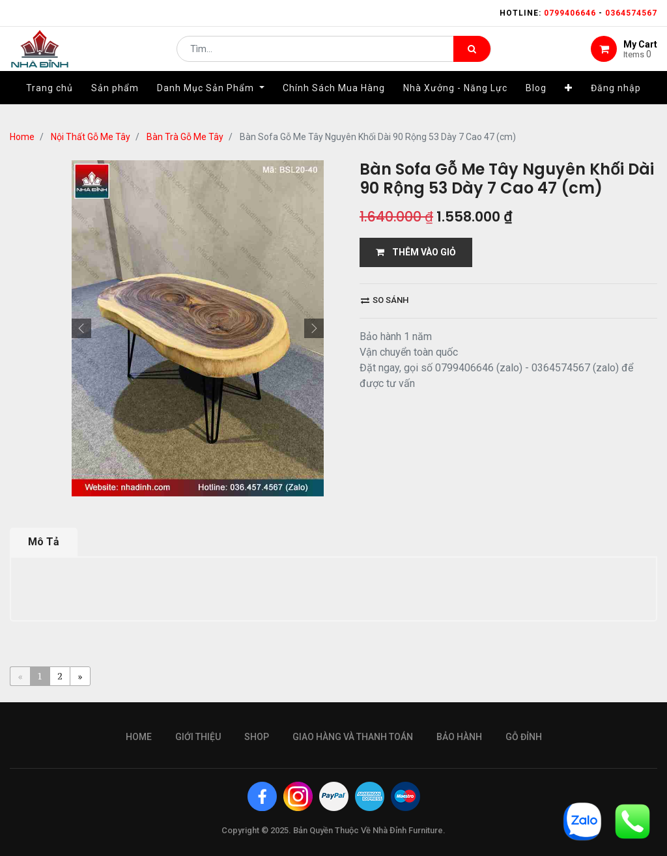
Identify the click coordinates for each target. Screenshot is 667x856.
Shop (256, 737)
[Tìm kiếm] (471, 56)
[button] (568, 102)
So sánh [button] (384, 300)
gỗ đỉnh (523, 737)
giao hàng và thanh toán (352, 737)
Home (22, 137)
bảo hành (459, 737)
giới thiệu (198, 737)
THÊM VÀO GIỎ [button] (416, 252)
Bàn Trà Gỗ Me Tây (185, 137)
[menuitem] (49, 102)
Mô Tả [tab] (43, 541)
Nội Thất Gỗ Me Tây (90, 137)
